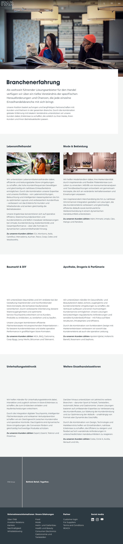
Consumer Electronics (45, 531)
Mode (38, 522)
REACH (66, 528)
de (112, 3)
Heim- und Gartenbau (45, 525)
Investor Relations (15, 522)
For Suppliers (69, 522)
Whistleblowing (14, 531)
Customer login (70, 519)
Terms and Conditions (73, 525)
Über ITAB (12, 519)
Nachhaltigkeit (14, 528)
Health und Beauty (44, 528)
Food (37, 519)
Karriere (11, 525)
